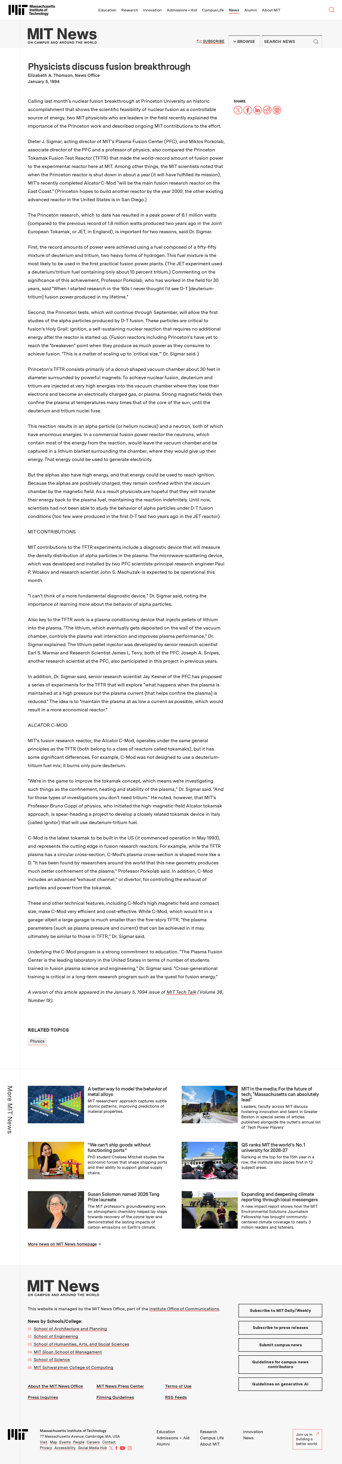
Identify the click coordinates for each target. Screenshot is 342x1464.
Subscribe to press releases (280, 1327)
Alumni (250, 10)
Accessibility (65, 1448)
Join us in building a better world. (307, 1439)
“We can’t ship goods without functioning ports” (119, 1147)
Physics (37, 1041)
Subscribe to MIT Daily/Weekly (280, 1310)
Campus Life (213, 10)
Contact (109, 1442)
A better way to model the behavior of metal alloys (127, 1091)
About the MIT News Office (55, 1386)
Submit (316, 41)
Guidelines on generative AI (280, 1384)
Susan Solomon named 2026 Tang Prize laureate (124, 1197)
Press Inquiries (43, 1397)
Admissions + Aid (182, 10)
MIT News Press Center (120, 1386)
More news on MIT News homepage (62, 1244)
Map (53, 1442)
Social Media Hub (92, 1448)
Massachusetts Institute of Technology (73, 1431)
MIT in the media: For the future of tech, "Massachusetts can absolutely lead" (280, 1094)
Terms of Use (178, 1386)
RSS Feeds (176, 1397)
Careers (93, 1442)
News (234, 10)
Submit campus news (280, 1345)
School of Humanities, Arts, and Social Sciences (81, 1344)
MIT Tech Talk (181, 992)
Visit (44, 1442)
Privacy (46, 1448)
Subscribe (213, 41)
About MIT (271, 10)
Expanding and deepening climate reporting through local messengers (279, 1197)
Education (107, 10)
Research (129, 10)
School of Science (52, 1359)
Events (65, 1442)
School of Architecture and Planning (70, 1328)
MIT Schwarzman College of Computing (73, 1367)
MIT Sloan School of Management (68, 1351)
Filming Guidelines (115, 1397)
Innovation (152, 10)
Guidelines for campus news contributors (280, 1364)
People (78, 1442)
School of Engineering (56, 1336)
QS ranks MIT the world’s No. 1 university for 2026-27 (273, 1147)
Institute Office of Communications (184, 1308)
